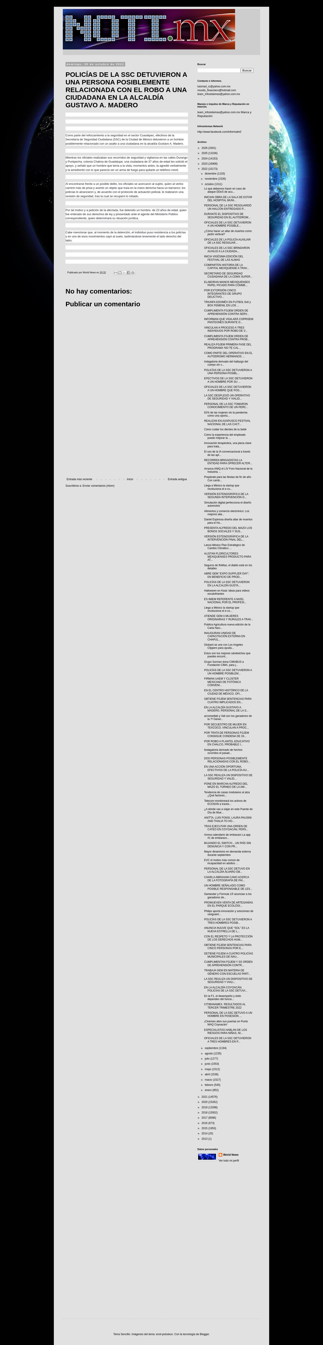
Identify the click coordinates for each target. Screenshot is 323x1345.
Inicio (130, 479)
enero (208, 1090)
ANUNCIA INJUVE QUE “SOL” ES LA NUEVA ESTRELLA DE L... (226, 929)
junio (208, 1063)
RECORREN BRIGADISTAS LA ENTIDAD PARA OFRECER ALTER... (228, 462)
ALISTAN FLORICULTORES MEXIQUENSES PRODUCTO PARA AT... (227, 557)
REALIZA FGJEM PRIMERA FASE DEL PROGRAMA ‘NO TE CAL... (227, 346)
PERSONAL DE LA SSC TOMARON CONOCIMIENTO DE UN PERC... (226, 405)
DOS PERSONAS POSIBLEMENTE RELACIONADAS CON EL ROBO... (227, 760)
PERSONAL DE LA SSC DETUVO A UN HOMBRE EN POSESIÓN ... (228, 1014)
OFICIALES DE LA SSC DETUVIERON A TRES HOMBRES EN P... (227, 1040)
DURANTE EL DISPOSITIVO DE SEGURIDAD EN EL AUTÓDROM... (227, 215)
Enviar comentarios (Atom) (98, 485)
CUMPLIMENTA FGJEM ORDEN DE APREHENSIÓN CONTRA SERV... (226, 312)
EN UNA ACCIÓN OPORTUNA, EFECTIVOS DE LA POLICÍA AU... (226, 768)
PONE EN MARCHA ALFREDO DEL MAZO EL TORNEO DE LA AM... (226, 785)
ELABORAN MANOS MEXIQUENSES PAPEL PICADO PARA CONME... (227, 283)
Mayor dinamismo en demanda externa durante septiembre (227, 853)
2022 (205, 168)
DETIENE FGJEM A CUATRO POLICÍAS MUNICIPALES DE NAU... (228, 955)
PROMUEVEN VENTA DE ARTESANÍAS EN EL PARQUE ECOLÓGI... (228, 904)
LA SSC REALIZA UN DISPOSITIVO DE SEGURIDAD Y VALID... (228, 777)
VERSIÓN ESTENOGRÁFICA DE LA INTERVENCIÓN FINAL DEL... (226, 538)
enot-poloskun (164, 1334)
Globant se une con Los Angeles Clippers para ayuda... (223, 646)
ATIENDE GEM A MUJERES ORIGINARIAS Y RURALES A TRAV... (228, 617)
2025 (205, 153)
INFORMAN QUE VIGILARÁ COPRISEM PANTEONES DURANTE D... (228, 321)
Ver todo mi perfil (229, 1160)
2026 (205, 148)
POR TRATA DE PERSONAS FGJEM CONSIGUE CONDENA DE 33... (226, 734)
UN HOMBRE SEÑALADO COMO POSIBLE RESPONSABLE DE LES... (228, 887)
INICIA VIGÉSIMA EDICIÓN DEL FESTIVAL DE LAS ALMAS (223, 258)
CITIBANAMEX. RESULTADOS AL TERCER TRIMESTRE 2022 (225, 1006)
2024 (205, 158)
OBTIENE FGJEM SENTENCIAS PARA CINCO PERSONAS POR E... (227, 946)
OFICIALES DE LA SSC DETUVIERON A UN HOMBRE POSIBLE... (227, 224)
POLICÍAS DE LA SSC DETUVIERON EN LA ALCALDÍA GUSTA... (227, 584)
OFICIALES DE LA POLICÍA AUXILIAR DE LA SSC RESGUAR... (227, 241)
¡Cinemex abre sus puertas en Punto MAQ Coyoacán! (226, 1023)
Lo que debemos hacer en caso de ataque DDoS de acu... (225, 190)
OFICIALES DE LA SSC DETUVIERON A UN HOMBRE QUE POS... (227, 388)
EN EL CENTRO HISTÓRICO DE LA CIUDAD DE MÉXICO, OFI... (226, 692)
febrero (209, 1085)
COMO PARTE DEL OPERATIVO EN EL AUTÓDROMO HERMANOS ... (228, 354)
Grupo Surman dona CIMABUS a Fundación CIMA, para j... (224, 663)
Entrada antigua (177, 479)
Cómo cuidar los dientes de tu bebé (225, 429)
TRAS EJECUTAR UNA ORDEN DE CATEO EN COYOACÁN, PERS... (226, 828)
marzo (209, 1079)
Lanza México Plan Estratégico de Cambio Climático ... (224, 546)
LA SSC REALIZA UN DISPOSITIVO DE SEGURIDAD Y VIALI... (228, 980)
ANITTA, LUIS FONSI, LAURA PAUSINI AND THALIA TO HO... (228, 819)
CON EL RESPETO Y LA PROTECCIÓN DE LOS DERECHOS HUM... (228, 938)
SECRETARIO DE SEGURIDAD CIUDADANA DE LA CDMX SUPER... (228, 275)
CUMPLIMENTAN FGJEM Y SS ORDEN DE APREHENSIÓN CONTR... (228, 963)
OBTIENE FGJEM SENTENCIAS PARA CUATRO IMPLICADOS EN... (227, 700)
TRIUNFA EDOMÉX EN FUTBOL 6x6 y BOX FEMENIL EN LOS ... (227, 303)
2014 (205, 1133)
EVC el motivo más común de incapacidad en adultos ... (222, 862)
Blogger (204, 1334)
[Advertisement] (126, 440)
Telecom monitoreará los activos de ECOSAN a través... (225, 802)
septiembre (212, 1048)
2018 (205, 1112)
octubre (209, 184)
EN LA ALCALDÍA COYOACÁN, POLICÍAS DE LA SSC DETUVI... (225, 989)
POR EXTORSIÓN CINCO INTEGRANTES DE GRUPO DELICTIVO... (223, 293)
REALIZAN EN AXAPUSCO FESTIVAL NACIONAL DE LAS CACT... (227, 422)
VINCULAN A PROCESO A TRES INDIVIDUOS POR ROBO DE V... (225, 329)
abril (208, 1074)
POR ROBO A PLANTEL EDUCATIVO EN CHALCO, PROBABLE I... (227, 743)
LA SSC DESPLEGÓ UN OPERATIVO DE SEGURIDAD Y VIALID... (227, 397)
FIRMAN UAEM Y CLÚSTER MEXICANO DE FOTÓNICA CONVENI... (222, 682)
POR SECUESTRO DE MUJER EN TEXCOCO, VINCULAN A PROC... (226, 726)
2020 (205, 1102)
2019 (205, 1107)
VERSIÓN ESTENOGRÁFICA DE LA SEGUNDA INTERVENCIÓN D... (226, 496)
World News (230, 1154)
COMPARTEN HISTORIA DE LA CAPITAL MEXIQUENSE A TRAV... (226, 266)
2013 (205, 1138)
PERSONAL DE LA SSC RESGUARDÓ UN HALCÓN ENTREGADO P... (227, 207)
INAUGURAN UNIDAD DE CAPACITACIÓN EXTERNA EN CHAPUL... (224, 636)
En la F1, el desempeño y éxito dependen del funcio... (222, 997)
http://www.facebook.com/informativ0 (219, 131)
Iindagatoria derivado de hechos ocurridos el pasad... (223, 751)
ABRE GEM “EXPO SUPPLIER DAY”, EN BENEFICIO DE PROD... (226, 575)
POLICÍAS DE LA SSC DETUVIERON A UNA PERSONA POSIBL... (228, 372)
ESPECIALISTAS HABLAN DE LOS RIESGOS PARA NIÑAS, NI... (225, 1031)
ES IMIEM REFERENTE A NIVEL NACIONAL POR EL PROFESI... (225, 601)
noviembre (211, 178)
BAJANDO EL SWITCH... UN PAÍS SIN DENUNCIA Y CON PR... (227, 844)
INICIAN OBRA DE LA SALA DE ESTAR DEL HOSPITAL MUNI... (228, 199)
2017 (205, 1117)
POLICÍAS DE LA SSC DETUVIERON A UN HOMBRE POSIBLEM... (228, 672)
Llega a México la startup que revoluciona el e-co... (221, 487)
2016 (205, 1123)
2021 (205, 1096)
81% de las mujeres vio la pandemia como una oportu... (225, 414)
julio (207, 1058)
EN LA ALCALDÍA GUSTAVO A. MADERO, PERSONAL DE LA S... (226, 709)
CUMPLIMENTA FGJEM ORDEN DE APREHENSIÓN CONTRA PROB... (227, 338)
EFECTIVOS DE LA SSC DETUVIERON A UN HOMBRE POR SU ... (228, 380)
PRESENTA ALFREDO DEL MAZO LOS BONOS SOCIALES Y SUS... (228, 529)
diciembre (211, 173)
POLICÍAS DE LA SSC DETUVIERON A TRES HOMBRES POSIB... (228, 921)
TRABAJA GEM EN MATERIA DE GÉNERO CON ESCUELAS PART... (227, 972)
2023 (205, 163)
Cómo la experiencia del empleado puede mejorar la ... (225, 436)
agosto (209, 1053)
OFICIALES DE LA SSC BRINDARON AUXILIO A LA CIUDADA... (227, 249)
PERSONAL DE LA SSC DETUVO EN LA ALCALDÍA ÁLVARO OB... (227, 870)
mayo (208, 1069)
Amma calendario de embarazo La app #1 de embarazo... (227, 836)
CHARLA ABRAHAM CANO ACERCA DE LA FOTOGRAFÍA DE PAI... (226, 879)
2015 (205, 1128)
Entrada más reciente (79, 479)
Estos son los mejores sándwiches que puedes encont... (227, 655)
